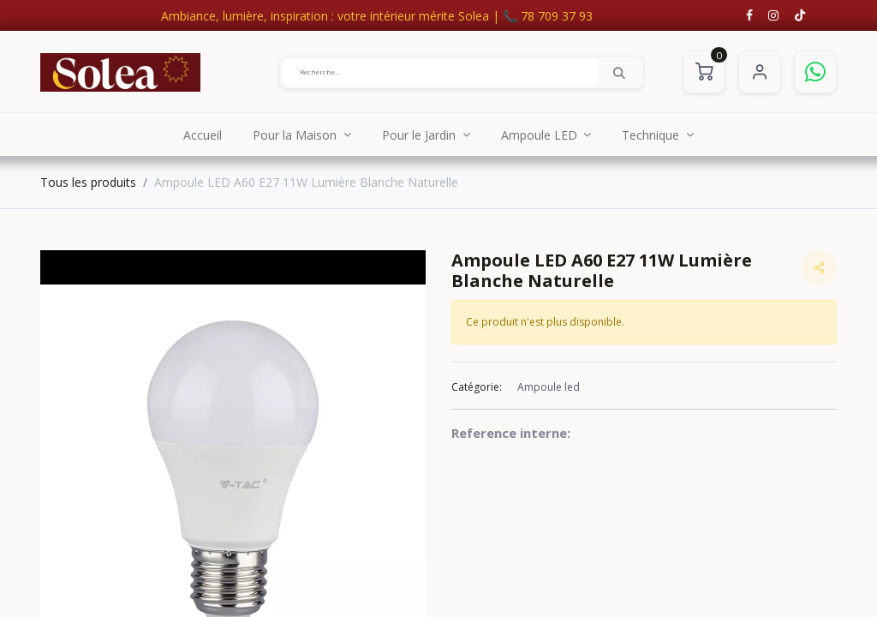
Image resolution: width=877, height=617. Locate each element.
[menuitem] (202, 134)
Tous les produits (88, 182)
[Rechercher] (619, 72)
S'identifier (759, 72)
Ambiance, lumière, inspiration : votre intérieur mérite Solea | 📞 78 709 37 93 (377, 16)
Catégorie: (476, 387)
